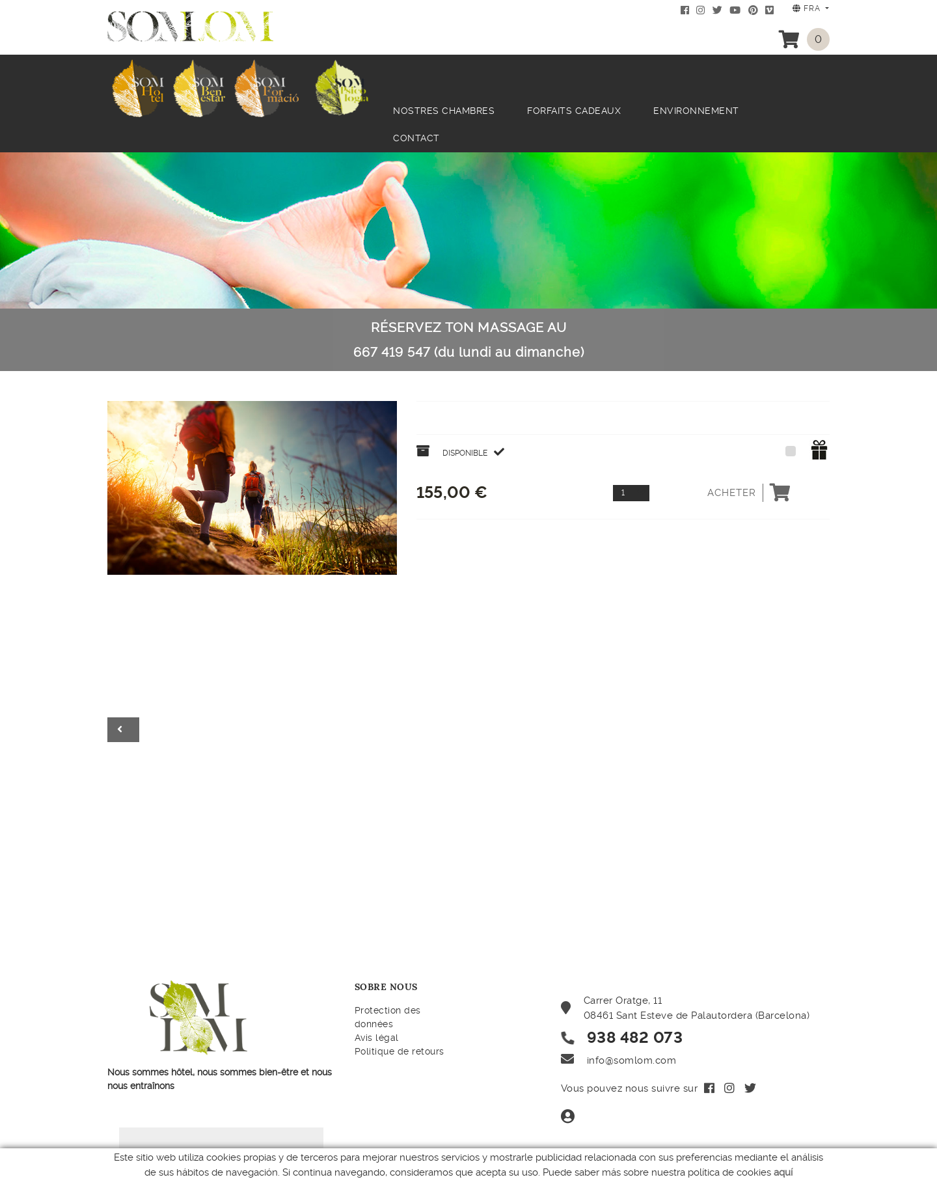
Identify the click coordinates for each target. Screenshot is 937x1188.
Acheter (749, 493)
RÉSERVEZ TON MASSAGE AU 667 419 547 (468, 340)
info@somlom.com (632, 1060)
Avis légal (377, 1037)
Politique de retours (399, 1051)
